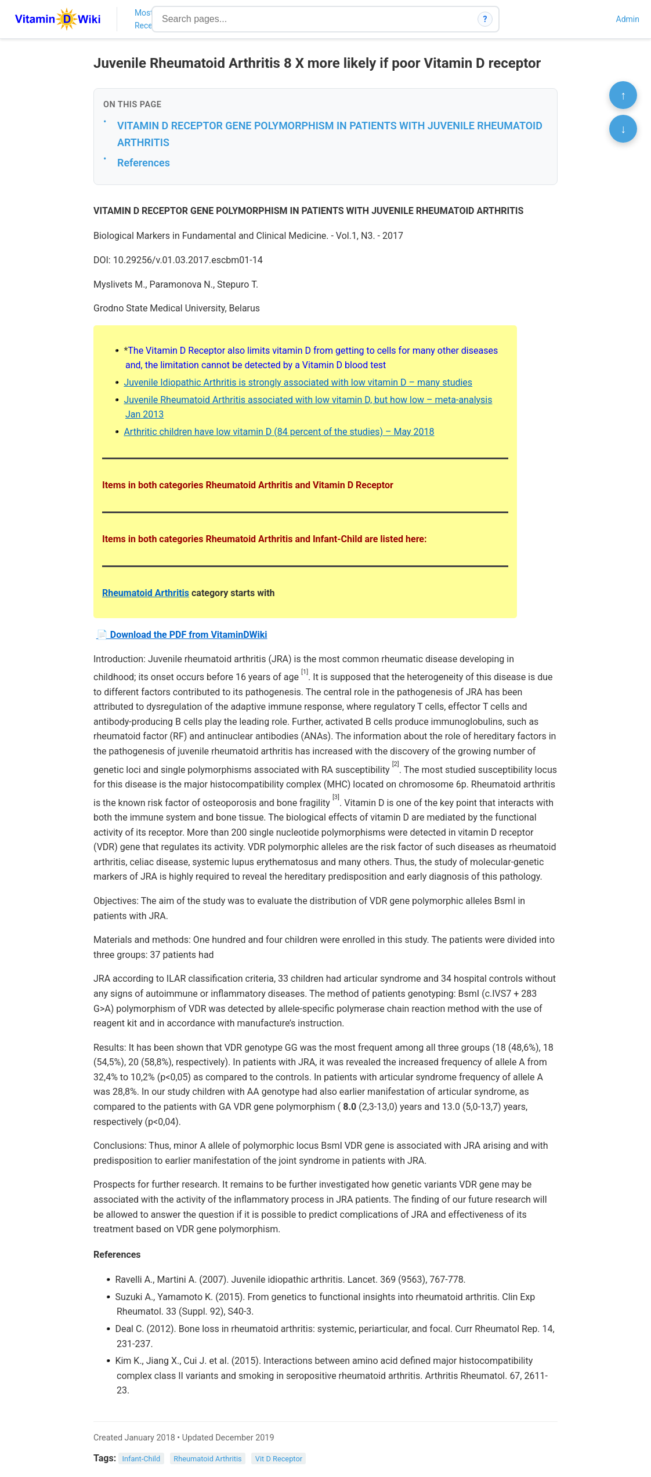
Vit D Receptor (278, 1458)
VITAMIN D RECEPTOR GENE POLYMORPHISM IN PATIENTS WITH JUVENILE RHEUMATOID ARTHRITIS (329, 133)
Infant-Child (141, 1458)
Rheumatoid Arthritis (145, 592)
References (143, 163)
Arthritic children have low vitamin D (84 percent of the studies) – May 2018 (279, 431)
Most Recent (147, 19)
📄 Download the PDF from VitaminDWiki (181, 634)
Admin (627, 19)
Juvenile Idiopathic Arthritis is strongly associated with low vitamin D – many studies (298, 382)
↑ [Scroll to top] (623, 95)
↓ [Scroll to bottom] (623, 128)
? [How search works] (485, 19)
